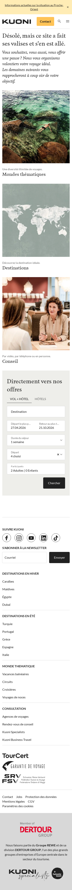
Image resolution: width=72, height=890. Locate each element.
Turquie (7, 624)
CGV (31, 801)
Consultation (14, 708)
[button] (59, 21)
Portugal (8, 631)
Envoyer (59, 557)
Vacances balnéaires (15, 674)
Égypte (7, 597)
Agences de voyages (15, 716)
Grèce (6, 639)
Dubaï (6, 604)
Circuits (7, 682)
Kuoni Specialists (13, 732)
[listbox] (36, 440)
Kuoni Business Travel (16, 739)
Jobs (19, 797)
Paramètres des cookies (17, 806)
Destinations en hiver (20, 573)
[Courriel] (24, 557)
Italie (5, 655)
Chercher (54, 483)
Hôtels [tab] (40, 399)
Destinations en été (18, 616)
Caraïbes (8, 581)
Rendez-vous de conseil (17, 724)
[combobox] (36, 411)
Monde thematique (18, 666)
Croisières (9, 689)
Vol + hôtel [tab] (19, 399)
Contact (45, 21)
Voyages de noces (14, 697)
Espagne (7, 647)
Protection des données (41, 797)
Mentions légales (13, 801)
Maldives (8, 589)
